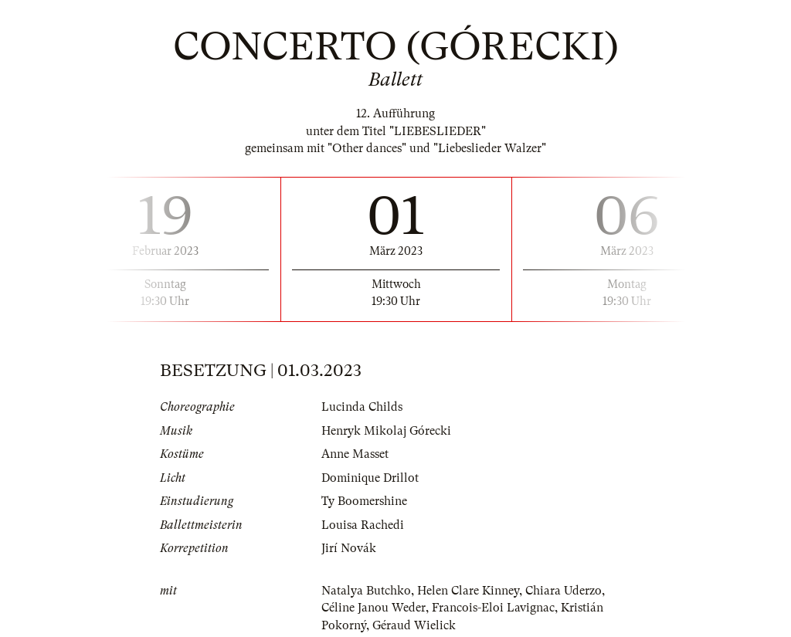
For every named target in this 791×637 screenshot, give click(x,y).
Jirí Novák (348, 548)
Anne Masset (355, 454)
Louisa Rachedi (362, 525)
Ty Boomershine (364, 501)
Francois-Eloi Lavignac (493, 608)
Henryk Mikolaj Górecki (386, 431)
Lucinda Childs (361, 407)
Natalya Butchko (366, 591)
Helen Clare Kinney (468, 591)
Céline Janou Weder (373, 608)
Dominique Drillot (370, 478)
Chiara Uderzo (563, 591)
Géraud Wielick (414, 625)
